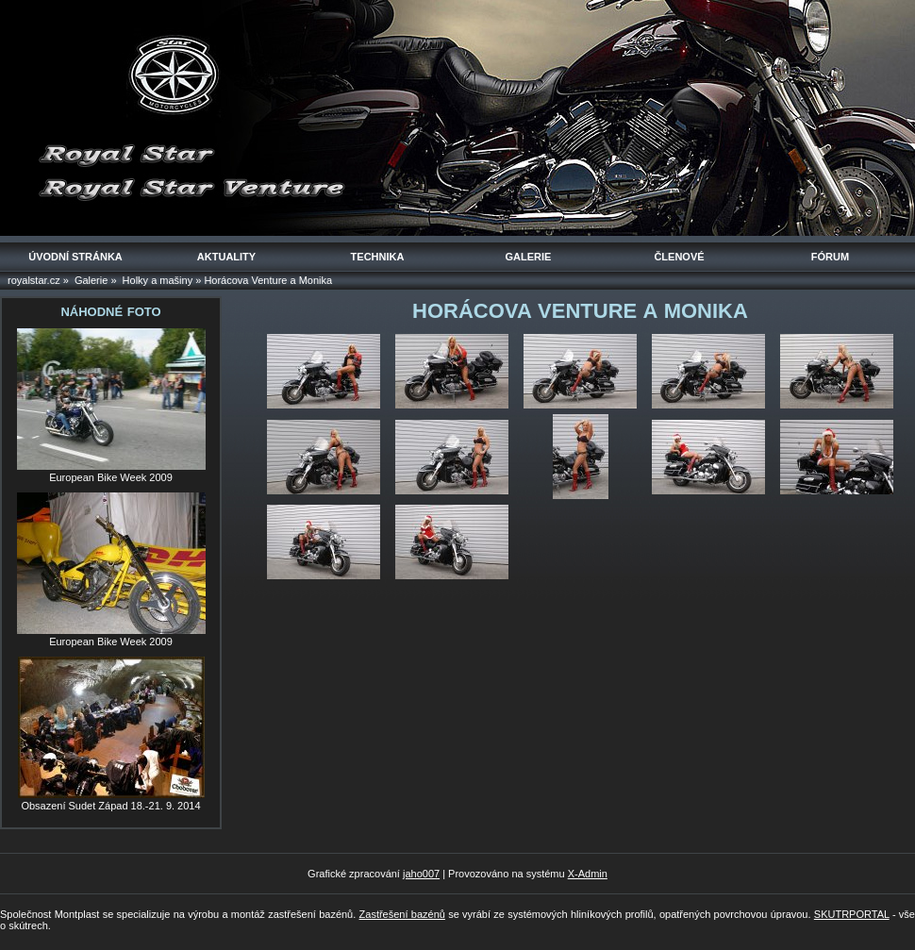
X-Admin (587, 873)
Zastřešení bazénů (402, 914)
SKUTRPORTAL (852, 914)
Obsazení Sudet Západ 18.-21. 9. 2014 (110, 805)
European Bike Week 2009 (111, 477)
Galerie (91, 280)
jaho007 (421, 873)
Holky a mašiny (158, 280)
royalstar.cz (34, 280)
